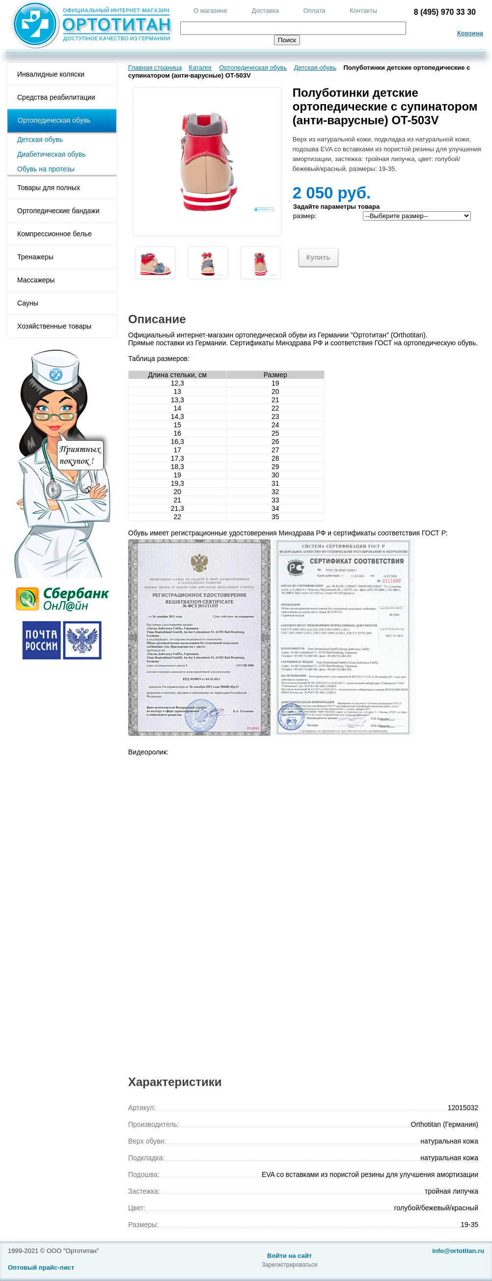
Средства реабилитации (56, 97)
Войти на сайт (289, 1255)
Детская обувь (40, 139)
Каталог (200, 67)
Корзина (470, 33)
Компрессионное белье (54, 234)
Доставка (265, 10)
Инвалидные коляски (50, 74)
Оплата (314, 10)
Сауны (27, 303)
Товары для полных (48, 188)
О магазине (210, 10)
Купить (318, 257)
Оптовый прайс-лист (41, 1267)
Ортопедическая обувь (54, 120)
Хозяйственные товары (54, 326)
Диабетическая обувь (51, 154)
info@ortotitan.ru (458, 1250)
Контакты (363, 10)
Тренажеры (35, 257)
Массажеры (36, 280)
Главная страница (155, 67)
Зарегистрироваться (289, 1264)
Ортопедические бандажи (58, 211)
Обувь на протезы (46, 169)
